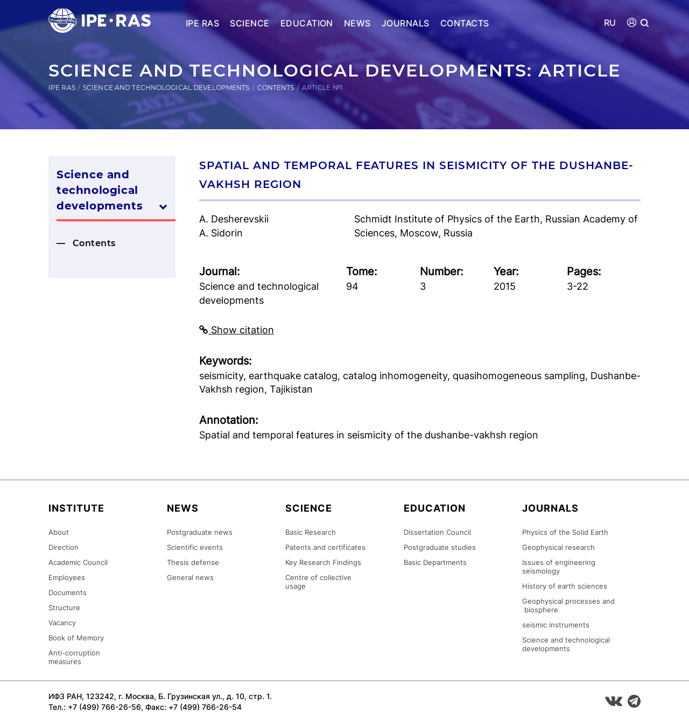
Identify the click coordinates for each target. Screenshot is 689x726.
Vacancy (62, 622)
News (357, 23)
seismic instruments (555, 624)
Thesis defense (193, 562)
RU (610, 23)
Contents (275, 87)
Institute (76, 508)
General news (190, 577)
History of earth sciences (564, 586)
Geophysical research (558, 547)
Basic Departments (435, 562)
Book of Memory (76, 637)
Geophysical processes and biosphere (568, 605)
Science (249, 23)
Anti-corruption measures (74, 657)
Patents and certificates (325, 547)
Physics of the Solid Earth (565, 532)
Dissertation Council (437, 532)
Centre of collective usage (318, 581)
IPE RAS (202, 23)
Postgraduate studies (440, 547)
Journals (406, 23)
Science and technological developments (166, 87)
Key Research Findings (323, 562)
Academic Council (78, 562)
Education (306, 23)
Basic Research (310, 532)
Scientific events (195, 547)
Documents (67, 592)
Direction (63, 547)
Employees (66, 577)
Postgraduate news (200, 532)
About (58, 532)
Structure (64, 607)
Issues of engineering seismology (558, 566)
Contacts (464, 23)
